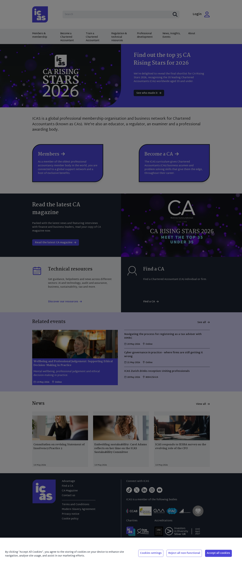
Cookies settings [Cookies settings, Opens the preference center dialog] (151, 553)
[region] (121, 553)
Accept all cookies (218, 553)
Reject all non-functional (184, 553)
